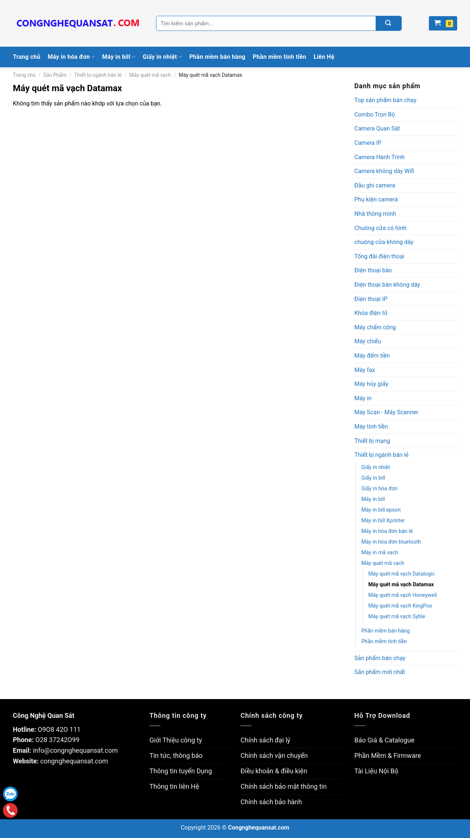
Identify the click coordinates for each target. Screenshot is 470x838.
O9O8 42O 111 (59, 729)
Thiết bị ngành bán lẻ (98, 75)
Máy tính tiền (371, 426)
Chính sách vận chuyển (274, 755)
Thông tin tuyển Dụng (180, 771)
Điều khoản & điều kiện (274, 771)
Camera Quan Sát (377, 128)
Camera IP (368, 142)
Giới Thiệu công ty (175, 740)
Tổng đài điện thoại (379, 256)
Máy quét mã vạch (150, 75)
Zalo (10, 794)
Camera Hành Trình (379, 157)
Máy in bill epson (381, 510)
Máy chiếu (367, 341)
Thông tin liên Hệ (174, 786)
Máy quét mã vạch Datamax (401, 584)
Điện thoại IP (370, 299)
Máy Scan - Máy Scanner (386, 412)
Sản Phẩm (55, 75)
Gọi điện (10, 811)
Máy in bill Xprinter (383, 521)
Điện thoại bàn (373, 270)
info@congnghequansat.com (75, 750)
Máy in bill (118, 57)
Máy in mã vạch (379, 552)
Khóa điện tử (371, 312)
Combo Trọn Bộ (374, 114)
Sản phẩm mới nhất (379, 672)
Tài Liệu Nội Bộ (376, 771)
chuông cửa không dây (383, 242)
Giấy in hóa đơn (379, 489)
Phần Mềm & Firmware (387, 755)
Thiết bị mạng (372, 440)
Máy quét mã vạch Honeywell (402, 595)
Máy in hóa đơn (71, 57)
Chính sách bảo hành (271, 802)
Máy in (363, 398)
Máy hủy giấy (371, 383)
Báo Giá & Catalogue (384, 740)
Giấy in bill (373, 478)
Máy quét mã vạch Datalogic (401, 574)
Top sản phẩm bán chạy (385, 100)
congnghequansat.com (74, 761)
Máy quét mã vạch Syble (396, 616)
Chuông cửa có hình (380, 228)
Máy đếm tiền (372, 355)
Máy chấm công (375, 327)
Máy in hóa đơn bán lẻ (387, 531)
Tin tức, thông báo (176, 755)
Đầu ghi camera (374, 185)
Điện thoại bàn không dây (387, 284)
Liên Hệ (324, 56)
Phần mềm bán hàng (217, 56)
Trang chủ (26, 56)
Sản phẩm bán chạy (379, 658)
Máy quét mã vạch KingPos (400, 606)
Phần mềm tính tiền (279, 56)
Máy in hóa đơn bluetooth (391, 542)
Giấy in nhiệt (162, 57)
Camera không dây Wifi (384, 171)
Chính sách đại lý (265, 740)
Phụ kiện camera (376, 199)
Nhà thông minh (375, 213)
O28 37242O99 (57, 740)
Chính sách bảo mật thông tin (284, 786)
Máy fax (364, 369)
